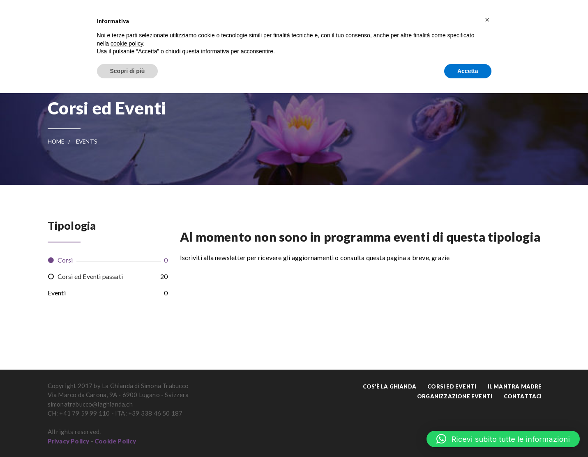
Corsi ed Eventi (451, 386)
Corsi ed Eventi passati (90, 276)
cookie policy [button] (127, 43)
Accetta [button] (467, 71)
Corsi (65, 260)
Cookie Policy (115, 441)
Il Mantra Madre (515, 386)
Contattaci (523, 396)
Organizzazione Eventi (454, 396)
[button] (503, 439)
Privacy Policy (69, 441)
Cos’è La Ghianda (389, 386)
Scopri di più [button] (127, 71)
